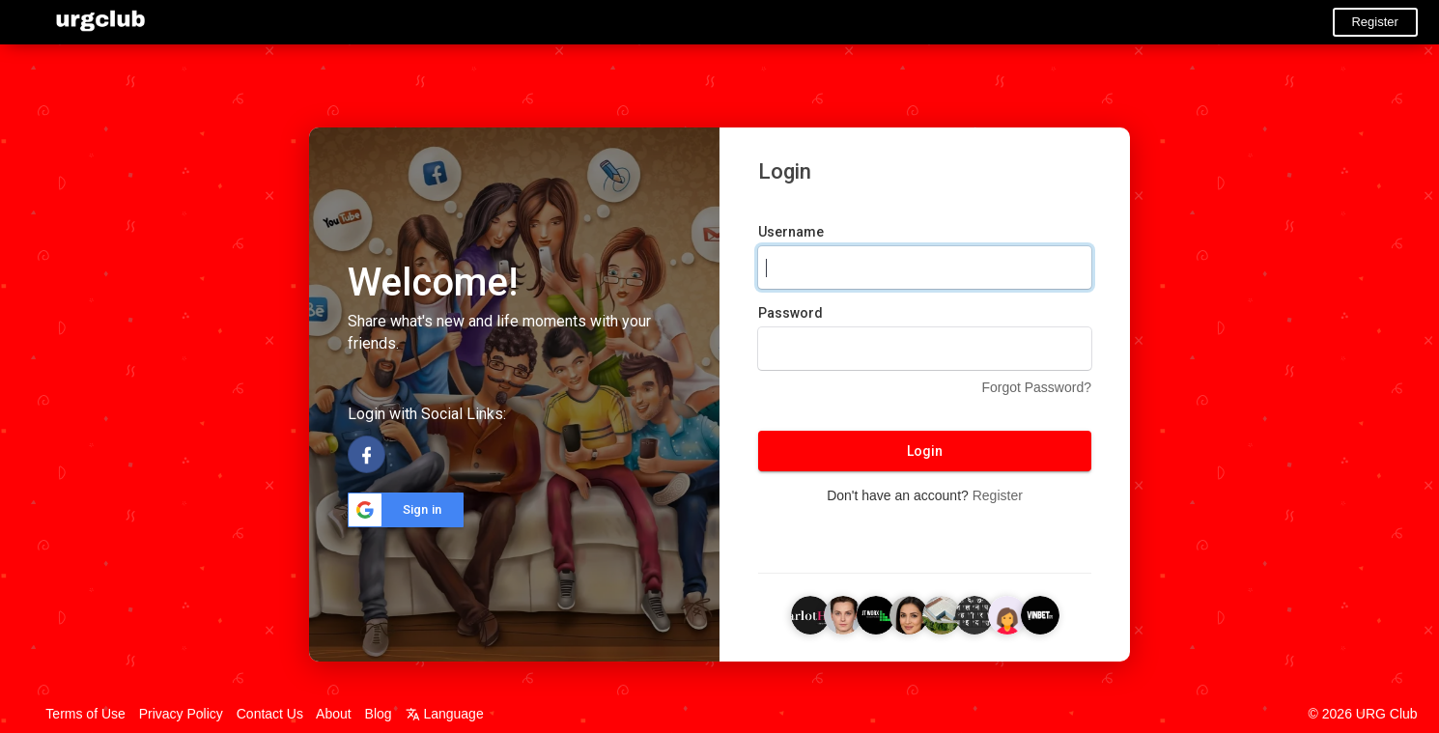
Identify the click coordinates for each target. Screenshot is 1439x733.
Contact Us (270, 713)
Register (1374, 21)
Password (790, 313)
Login (925, 451)
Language (445, 713)
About (334, 713)
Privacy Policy (181, 713)
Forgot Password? (1036, 387)
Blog (378, 713)
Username (791, 232)
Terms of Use (85, 713)
